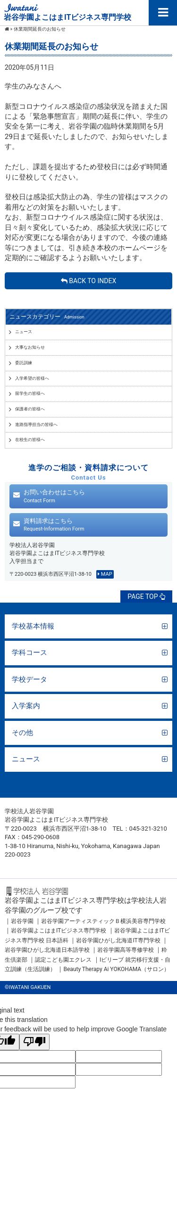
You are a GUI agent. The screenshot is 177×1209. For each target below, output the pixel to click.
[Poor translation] (34, 1042)
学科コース (29, 652)
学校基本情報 (33, 626)
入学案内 (26, 706)
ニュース (26, 759)
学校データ (29, 679)
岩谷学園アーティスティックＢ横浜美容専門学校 (103, 921)
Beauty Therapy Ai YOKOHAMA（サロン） (116, 969)
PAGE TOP (146, 596)
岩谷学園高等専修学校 (126, 950)
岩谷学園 (22, 921)
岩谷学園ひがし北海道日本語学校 (47, 950)
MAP (105, 574)
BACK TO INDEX (88, 281)
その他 (22, 732)
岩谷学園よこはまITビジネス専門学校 (58, 930)
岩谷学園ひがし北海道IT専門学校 (118, 940)
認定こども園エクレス (63, 959)
